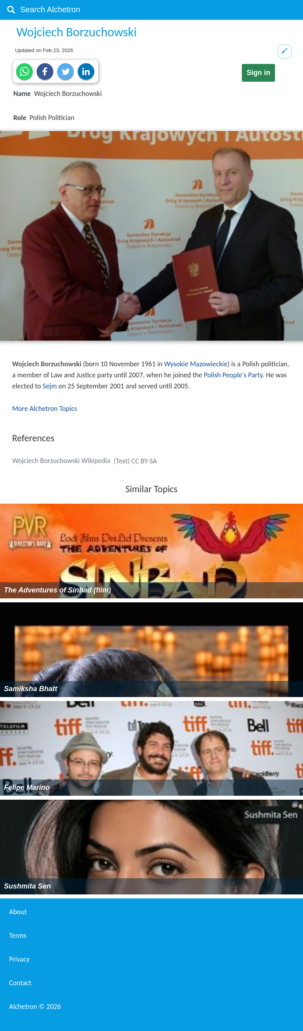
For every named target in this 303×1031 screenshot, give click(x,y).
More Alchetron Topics (44, 408)
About (18, 911)
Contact (20, 983)
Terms (17, 935)
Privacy (19, 959)
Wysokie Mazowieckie (195, 364)
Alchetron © (35, 1006)
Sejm (50, 386)
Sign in (258, 73)
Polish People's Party (233, 375)
